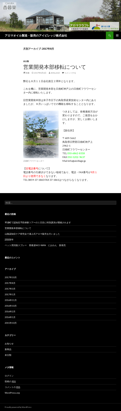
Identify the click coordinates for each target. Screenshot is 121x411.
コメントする (70, 73)
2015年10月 (11, 322)
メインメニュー (117, 35)
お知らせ (9, 343)
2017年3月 (10, 288)
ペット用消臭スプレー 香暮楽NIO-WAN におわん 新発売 (35, 245)
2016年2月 (10, 311)
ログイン (9, 375)
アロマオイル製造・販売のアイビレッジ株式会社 (36, 35)
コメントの (12, 387)
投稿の (10, 381)
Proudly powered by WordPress (18, 407)
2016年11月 (11, 300)
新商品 (8, 349)
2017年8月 (10, 283)
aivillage (55, 73)
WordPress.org (12, 392)
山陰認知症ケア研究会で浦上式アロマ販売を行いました (32, 233)
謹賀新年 (9, 239)
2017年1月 (10, 294)
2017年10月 (11, 277)
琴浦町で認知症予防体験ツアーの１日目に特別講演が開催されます (38, 222)
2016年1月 (10, 317)
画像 (27, 73)
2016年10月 (11, 305)
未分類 (26, 61)
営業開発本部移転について (54, 67)
